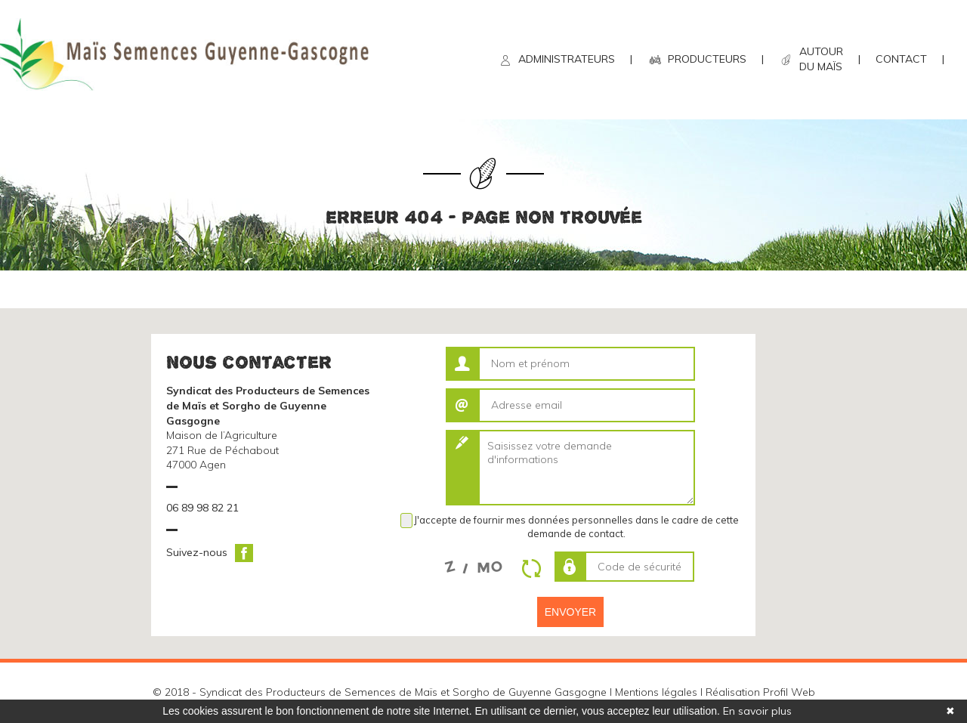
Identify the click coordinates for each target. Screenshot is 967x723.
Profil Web (789, 692)
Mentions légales (656, 692)
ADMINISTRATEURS (566, 59)
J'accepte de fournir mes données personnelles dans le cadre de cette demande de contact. (576, 526)
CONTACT (901, 59)
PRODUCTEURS (707, 59)
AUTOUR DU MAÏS (821, 59)
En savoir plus (757, 711)
